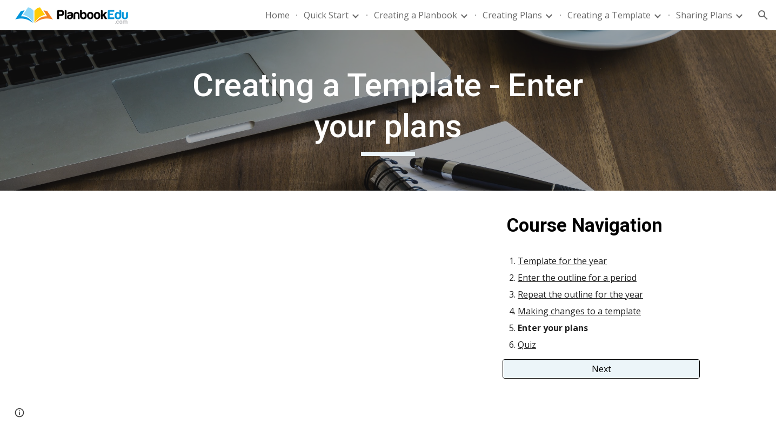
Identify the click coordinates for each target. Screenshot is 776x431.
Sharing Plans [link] (704, 15)
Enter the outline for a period (577, 278)
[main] (388, 110)
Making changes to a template (579, 311)
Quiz (527, 345)
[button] (763, 15)
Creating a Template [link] (609, 15)
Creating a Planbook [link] (415, 15)
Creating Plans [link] (512, 15)
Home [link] (277, 15)
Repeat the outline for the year (580, 294)
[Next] (601, 368)
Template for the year (562, 261)
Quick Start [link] (326, 15)
